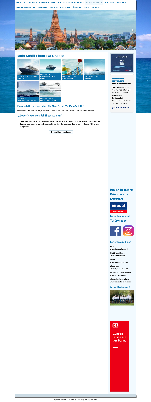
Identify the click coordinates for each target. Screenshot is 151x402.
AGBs (68, 399)
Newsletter (80, 399)
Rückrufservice (40, 7)
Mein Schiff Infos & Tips (60, 7)
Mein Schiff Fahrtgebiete (115, 3)
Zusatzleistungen (92, 7)
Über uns (86, 399)
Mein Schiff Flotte (94, 3)
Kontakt (63, 399)
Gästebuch (77, 7)
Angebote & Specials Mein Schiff (41, 3)
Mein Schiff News (23, 7)
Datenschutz (93, 399)
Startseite (20, 3)
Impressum (57, 399)
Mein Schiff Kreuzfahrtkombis (71, 3)
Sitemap (73, 399)
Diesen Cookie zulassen (61, 132)
